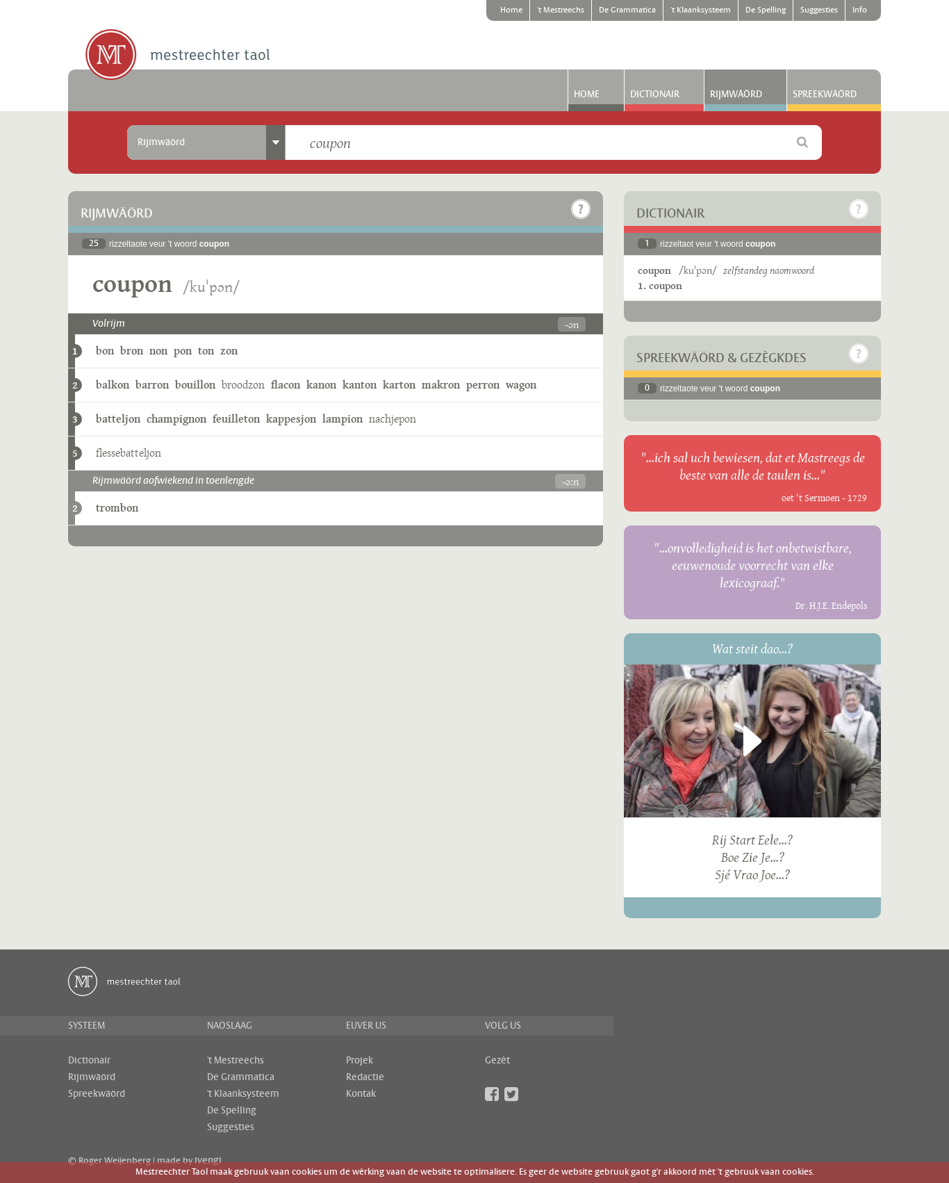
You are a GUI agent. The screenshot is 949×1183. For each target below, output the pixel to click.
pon (183, 351)
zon (229, 351)
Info (859, 10)
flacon (285, 385)
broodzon (243, 385)
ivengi (208, 1160)
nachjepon (392, 419)
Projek (359, 1060)
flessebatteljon (128, 453)
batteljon (118, 419)
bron (131, 351)
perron (483, 385)
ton (206, 351)
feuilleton (236, 419)
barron (152, 385)
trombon (117, 508)
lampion (342, 419)
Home (511, 10)
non (158, 351)
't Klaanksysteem (700, 10)
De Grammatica (627, 10)
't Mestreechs (560, 10)
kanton (360, 385)
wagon (521, 385)
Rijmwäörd (736, 94)
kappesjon (291, 419)
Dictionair (654, 94)
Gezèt (497, 1060)
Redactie (365, 1077)
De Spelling (765, 10)
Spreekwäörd (825, 94)
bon (105, 351)
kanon (321, 385)
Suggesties (819, 10)
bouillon (195, 385)
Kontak (361, 1094)
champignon (176, 419)
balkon (112, 385)
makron (441, 385)
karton (399, 385)
